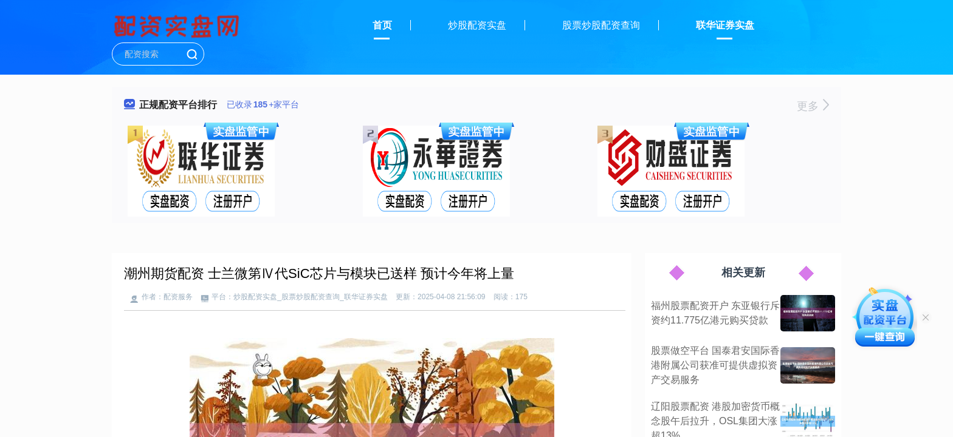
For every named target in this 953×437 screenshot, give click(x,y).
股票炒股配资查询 (601, 25)
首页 (382, 25)
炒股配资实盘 (477, 25)
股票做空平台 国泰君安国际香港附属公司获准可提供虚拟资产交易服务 (715, 365)
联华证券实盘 (725, 25)
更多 (813, 106)
